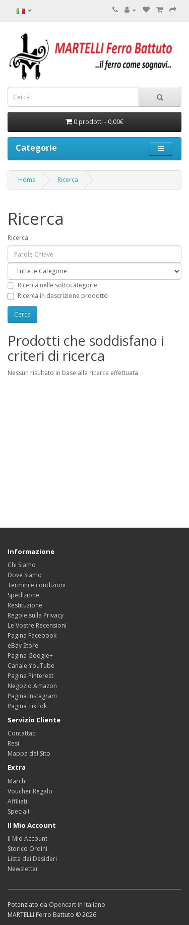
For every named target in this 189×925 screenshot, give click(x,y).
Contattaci (22, 733)
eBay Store (23, 645)
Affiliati (17, 801)
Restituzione (25, 605)
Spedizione (23, 595)
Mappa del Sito (29, 753)
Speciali (18, 811)
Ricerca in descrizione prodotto (58, 295)
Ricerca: (19, 237)
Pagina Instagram (32, 696)
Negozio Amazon (32, 686)
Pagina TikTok (27, 706)
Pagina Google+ (30, 655)
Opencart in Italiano (77, 904)
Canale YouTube (31, 665)
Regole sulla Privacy (36, 615)
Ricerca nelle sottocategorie (52, 285)
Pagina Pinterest (30, 675)
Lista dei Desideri (32, 858)
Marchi (17, 781)
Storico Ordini (27, 848)
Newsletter (23, 869)
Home (27, 179)
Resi (13, 743)
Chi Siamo (22, 565)
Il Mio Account (27, 838)
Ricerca (67, 179)
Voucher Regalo (30, 791)
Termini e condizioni (37, 585)
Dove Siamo (25, 575)
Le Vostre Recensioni (37, 625)
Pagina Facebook (32, 635)
